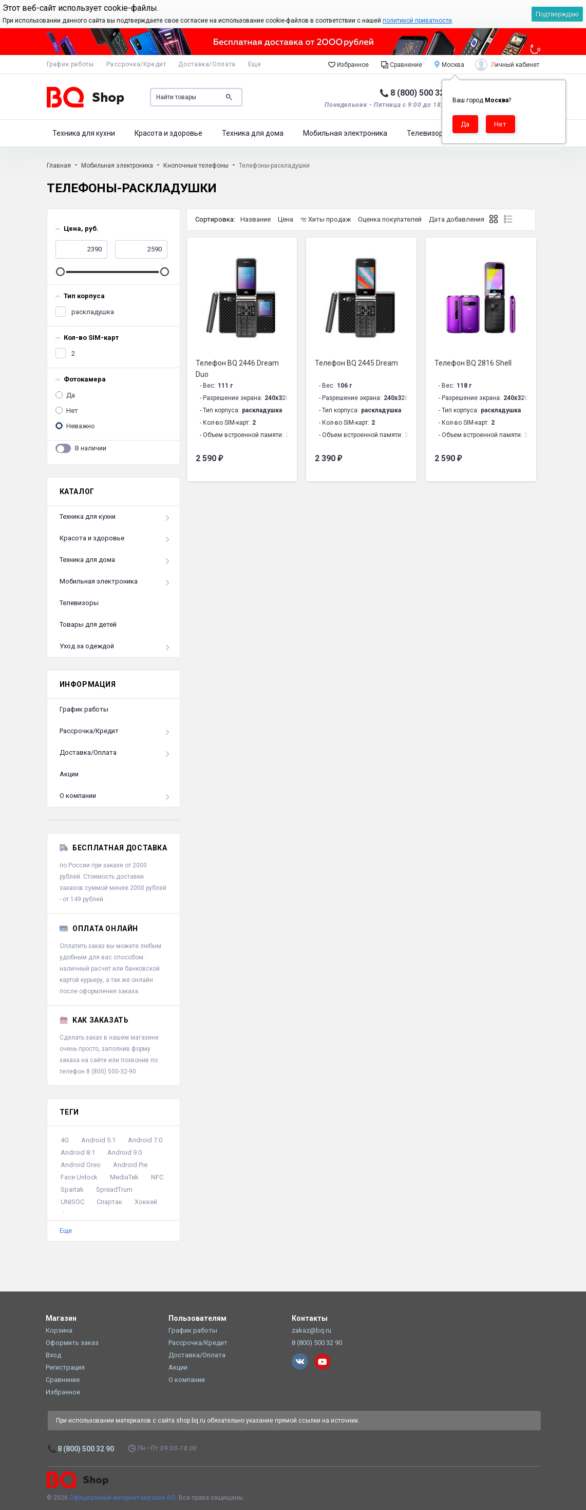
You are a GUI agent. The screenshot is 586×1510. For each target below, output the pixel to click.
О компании (78, 795)
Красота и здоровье (168, 133)
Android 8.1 (78, 1152)
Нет (71, 408)
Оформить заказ (72, 1343)
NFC (157, 1177)
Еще (66, 1230)
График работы (70, 64)
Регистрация (65, 1367)
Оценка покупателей (390, 219)
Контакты (310, 1318)
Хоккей (146, 1202)
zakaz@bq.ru (311, 1330)
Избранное (348, 64)
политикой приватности (417, 20)
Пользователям (197, 1318)
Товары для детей (88, 624)
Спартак (109, 1202)
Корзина (59, 1330)
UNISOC (72, 1202)
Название (255, 219)
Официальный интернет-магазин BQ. (123, 1497)
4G (65, 1140)
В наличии (90, 446)
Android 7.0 (145, 1140)
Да (70, 393)
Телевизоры (427, 133)
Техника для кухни (83, 133)
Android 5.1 (98, 1140)
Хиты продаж (325, 219)
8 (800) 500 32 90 (423, 93)
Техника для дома (252, 133)
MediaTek (124, 1177)
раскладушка (92, 310)
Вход (53, 1355)
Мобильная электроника (345, 133)
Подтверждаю (557, 14)
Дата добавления (456, 219)
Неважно (80, 424)
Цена (285, 219)
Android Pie (130, 1165)
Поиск (229, 97)
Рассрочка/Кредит (136, 64)
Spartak (72, 1189)
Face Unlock (79, 1177)
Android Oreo (81, 1165)
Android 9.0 (124, 1152)
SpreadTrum (114, 1189)
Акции (69, 774)
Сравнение (401, 64)
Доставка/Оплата (206, 64)
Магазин (61, 1318)
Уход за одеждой (87, 646)
